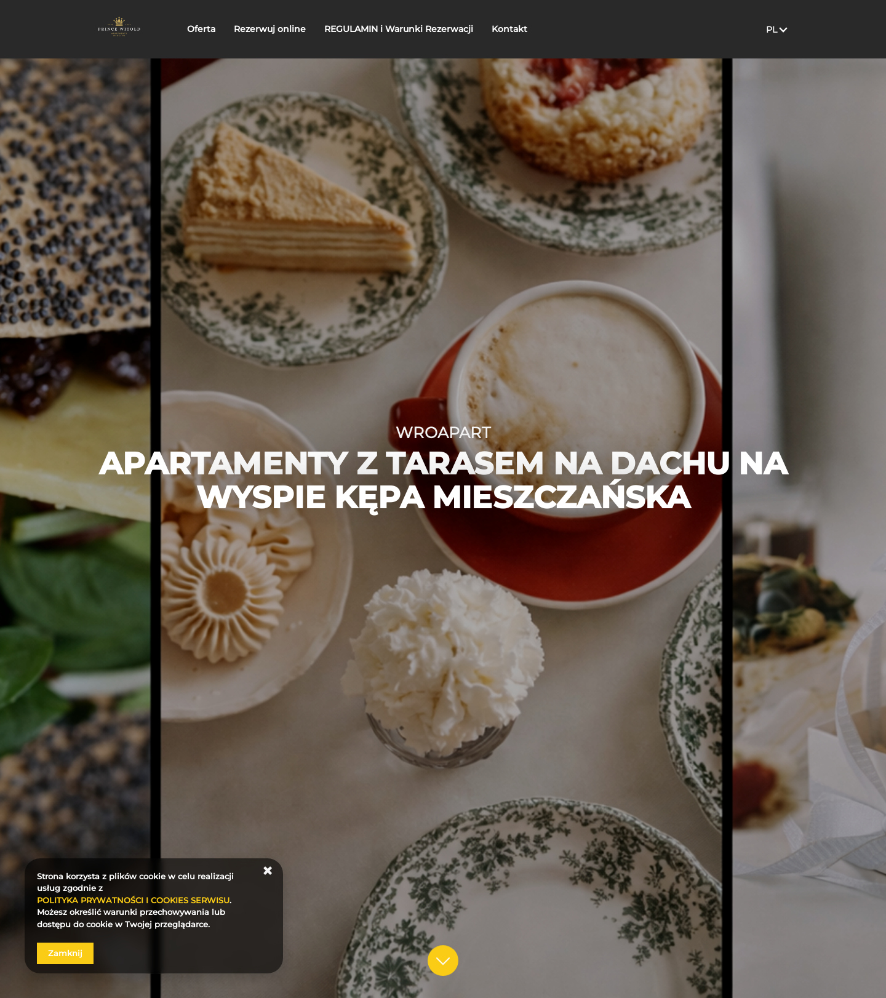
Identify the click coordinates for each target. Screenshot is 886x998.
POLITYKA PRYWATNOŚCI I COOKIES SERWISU (133, 900)
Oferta (206, 28)
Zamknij (65, 953)
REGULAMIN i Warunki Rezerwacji (403, 28)
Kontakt (514, 28)
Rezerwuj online (275, 28)
